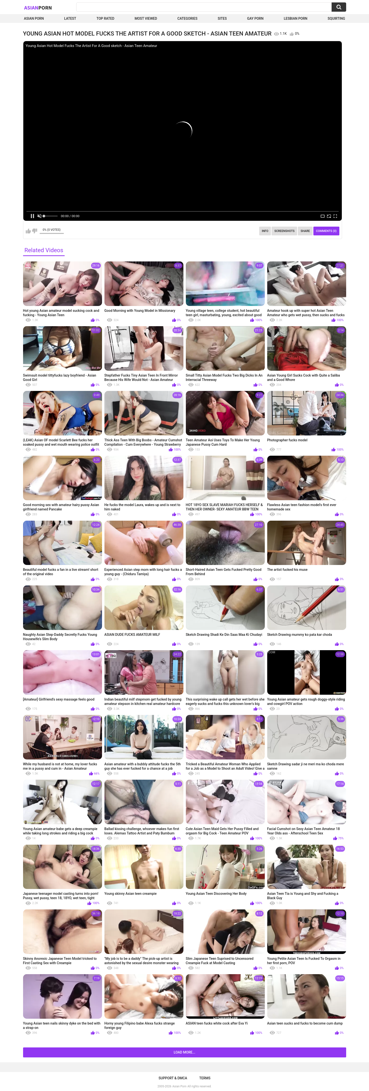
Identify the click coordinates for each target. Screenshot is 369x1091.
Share (305, 231)
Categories (187, 18)
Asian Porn (34, 18)
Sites (222, 18)
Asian (38, 7)
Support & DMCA (173, 1078)
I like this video (28, 231)
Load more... (184, 1052)
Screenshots (284, 231)
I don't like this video (34, 231)
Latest (70, 18)
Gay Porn (255, 18)
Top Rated (105, 18)
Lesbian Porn (295, 18)
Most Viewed (146, 18)
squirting (336, 18)
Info (265, 231)
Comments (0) (326, 231)
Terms (204, 1078)
